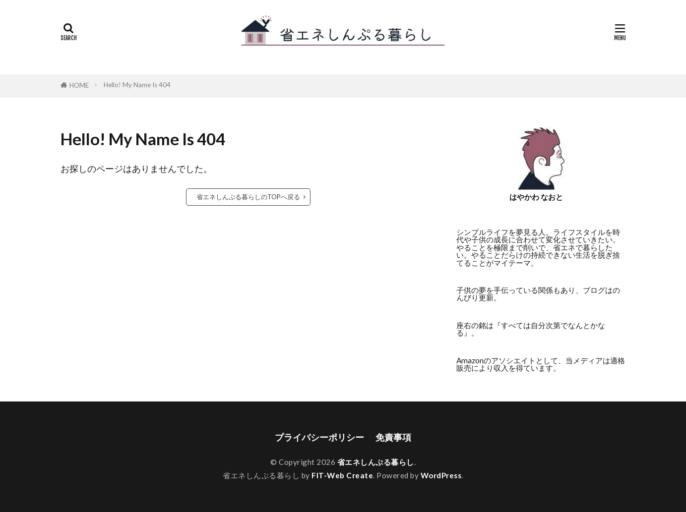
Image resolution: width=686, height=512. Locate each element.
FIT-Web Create (342, 475)
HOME (79, 85)
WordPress (441, 475)
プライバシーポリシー (319, 437)
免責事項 (393, 437)
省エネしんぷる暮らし (375, 461)
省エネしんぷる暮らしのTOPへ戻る (248, 197)
